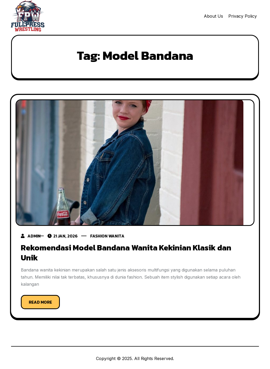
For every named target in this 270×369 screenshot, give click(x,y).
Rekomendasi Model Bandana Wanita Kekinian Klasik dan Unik (126, 252)
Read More (40, 300)
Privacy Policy (242, 16)
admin (34, 236)
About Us (213, 16)
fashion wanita (113, 236)
